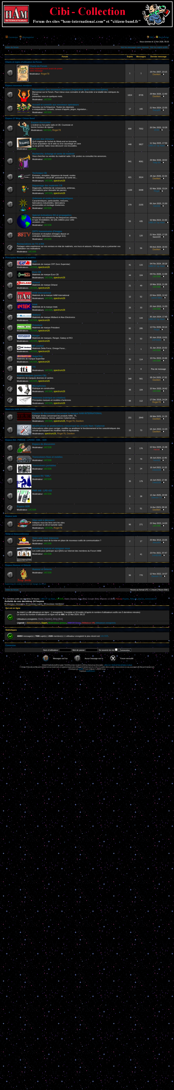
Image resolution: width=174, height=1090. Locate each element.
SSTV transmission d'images (47, 231)
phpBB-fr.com (90, 671)
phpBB (80, 669)
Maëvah (90, 665)
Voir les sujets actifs (158, 47)
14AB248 (156, 555)
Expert (44, 623)
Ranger (36, 335)
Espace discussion (41, 122)
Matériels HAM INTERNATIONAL (20, 409)
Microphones (39, 386)
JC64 (156, 130)
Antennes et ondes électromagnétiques (52, 198)
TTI (34, 367)
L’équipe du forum (39, 584)
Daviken (157, 74)
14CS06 (48, 99)
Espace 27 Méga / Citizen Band (20, 118)
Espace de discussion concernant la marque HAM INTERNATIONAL (67, 413)
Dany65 (156, 110)
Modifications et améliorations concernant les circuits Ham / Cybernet (68, 426)
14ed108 (156, 470)
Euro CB (36, 272)
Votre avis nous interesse (45, 538)
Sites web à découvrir (43, 520)
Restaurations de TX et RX (30, 244)
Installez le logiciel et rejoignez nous (51, 548)
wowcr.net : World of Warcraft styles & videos (118, 665)
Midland (36, 315)
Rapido (126, 599)
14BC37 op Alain (156, 145)
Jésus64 (156, 542)
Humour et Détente (42, 569)
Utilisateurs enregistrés (105, 623)
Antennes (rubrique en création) (48, 397)
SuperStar (37, 356)
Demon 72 (157, 497)
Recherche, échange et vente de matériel (53, 154)
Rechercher (164, 37)
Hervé (156, 449)
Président (37, 325)
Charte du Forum (38, 66)
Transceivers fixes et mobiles (47, 457)
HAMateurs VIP (88, 623)
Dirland (36, 282)
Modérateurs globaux (57, 623)
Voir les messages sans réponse (135, 47)
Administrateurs (34, 623)
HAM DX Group (74, 623)
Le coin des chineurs (43, 139)
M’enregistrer (28, 37)
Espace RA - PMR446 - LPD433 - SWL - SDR (26, 440)
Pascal (119, 599)
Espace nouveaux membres (18, 85)
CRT (34, 262)
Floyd (156, 191)
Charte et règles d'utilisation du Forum (23, 62)
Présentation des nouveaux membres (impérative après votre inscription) (70, 89)
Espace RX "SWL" (41, 476)
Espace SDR (23, 506)
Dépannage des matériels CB (47, 185)
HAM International (41, 293)
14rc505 (104, 636)
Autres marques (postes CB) (31, 375)
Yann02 (156, 206)
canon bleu (156, 297)
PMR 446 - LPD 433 (42, 490)
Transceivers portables (44, 465)
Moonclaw (99, 665)
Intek (34, 304)
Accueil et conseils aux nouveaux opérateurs (55, 104)
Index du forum (12, 47)
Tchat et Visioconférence (17, 534)
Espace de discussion (43, 444)
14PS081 (156, 340)
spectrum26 (59, 180)
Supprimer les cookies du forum (17, 584)
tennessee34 (151, 599)
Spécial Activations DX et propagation (51, 215)
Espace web (11, 516)
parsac (141, 599)
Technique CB (39, 173)
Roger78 (45, 74)
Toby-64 (156, 162)
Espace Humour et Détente (18, 565)
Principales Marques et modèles (20, 258)
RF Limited (38, 346)
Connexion (13, 37)
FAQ (152, 37)
